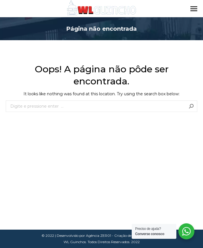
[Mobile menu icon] (193, 8)
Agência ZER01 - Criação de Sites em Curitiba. (123, 235)
